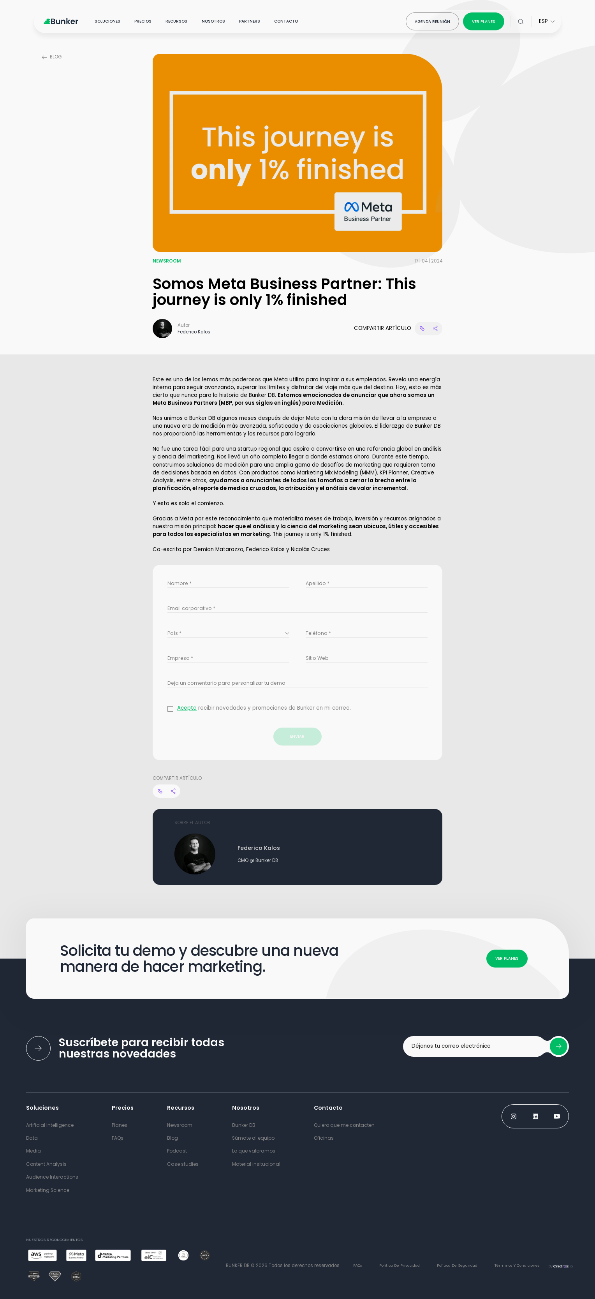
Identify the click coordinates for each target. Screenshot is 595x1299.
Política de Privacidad (399, 1265)
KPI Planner (394, 472)
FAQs (357, 1265)
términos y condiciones (517, 1265)
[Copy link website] (422, 328)
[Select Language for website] (547, 21)
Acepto (187, 708)
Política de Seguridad (457, 1265)
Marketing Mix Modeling (327, 472)
